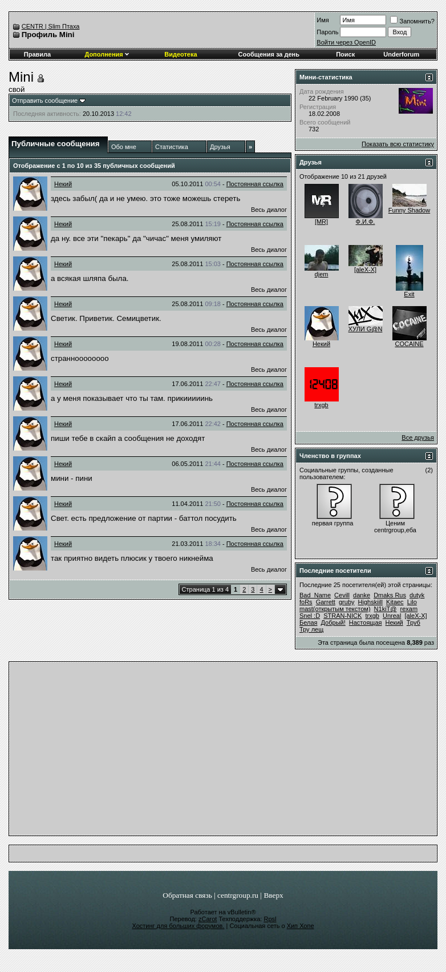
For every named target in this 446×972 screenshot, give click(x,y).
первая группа (333, 523)
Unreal (392, 615)
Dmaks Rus (390, 595)
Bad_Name (315, 595)
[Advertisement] (223, 752)
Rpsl (269, 918)
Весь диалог (269, 209)
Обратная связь (187, 895)
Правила (37, 54)
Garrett (325, 602)
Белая (308, 622)
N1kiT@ (385, 608)
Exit (409, 294)
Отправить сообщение (45, 100)
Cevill (342, 595)
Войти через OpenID (346, 42)
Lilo (412, 602)
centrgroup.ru (237, 895)
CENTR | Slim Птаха (51, 26)
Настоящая (365, 622)
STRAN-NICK (342, 615)
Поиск (345, 54)
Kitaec (395, 602)
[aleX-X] (365, 269)
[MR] (321, 221)
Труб (413, 622)
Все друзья (418, 437)
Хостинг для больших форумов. (178, 925)
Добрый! (333, 622)
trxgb (321, 404)
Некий (63, 183)
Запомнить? (412, 21)
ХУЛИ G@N (365, 329)
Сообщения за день (268, 54)
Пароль (327, 32)
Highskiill (370, 602)
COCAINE (409, 343)
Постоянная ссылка (254, 183)
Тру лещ (311, 629)
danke (361, 595)
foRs (306, 602)
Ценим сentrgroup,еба (395, 526)
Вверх (273, 895)
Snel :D (309, 615)
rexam (409, 608)
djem (322, 274)
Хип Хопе (300, 925)
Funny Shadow (409, 210)
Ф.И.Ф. (365, 221)
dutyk (416, 595)
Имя (323, 20)
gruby (347, 602)
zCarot (207, 918)
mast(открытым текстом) (335, 608)
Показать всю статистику (398, 143)
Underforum (401, 54)
